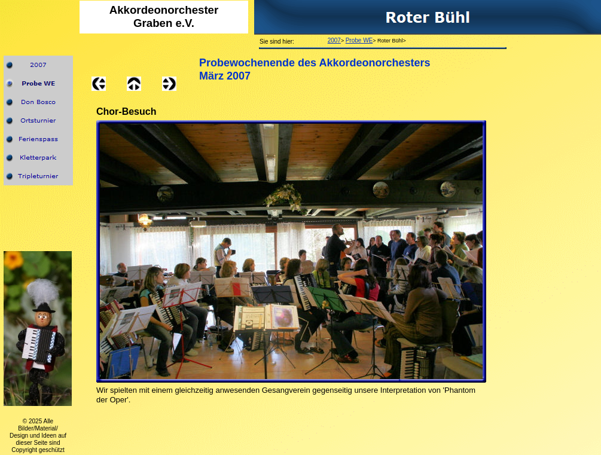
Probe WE (359, 40)
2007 (334, 40)
